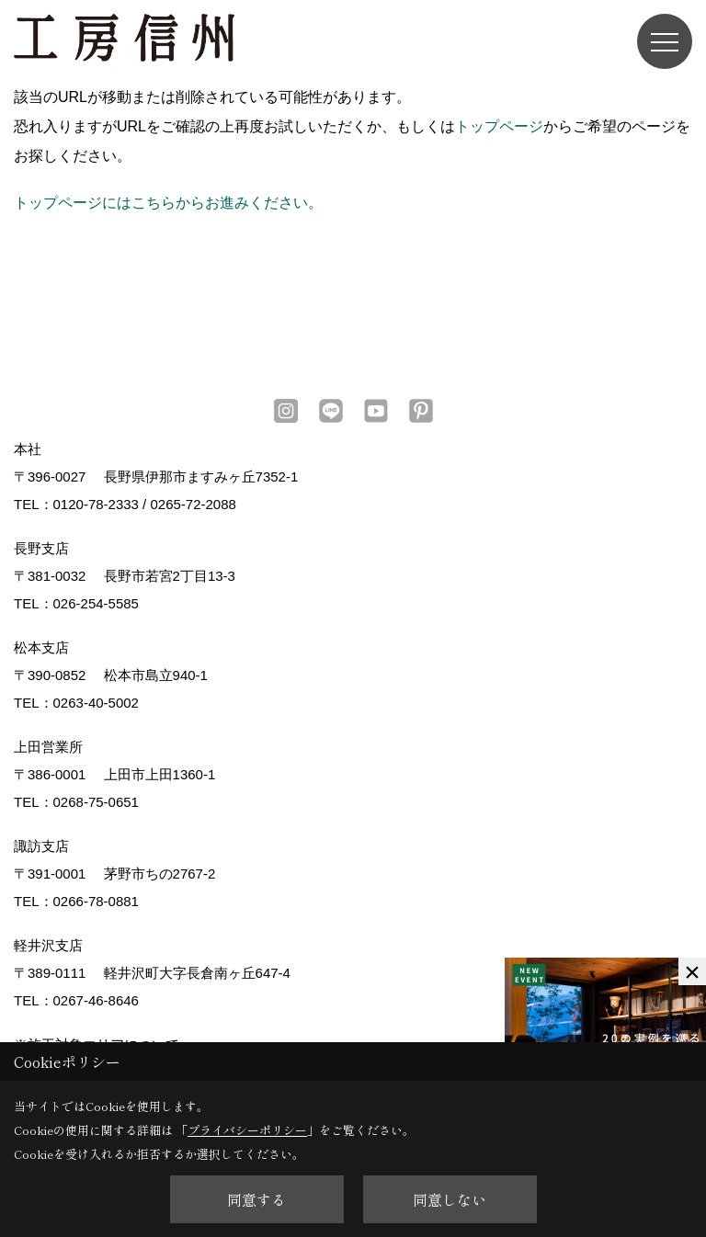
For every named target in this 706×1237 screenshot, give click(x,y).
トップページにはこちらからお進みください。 (168, 202)
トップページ (499, 126)
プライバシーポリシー (247, 1130)
